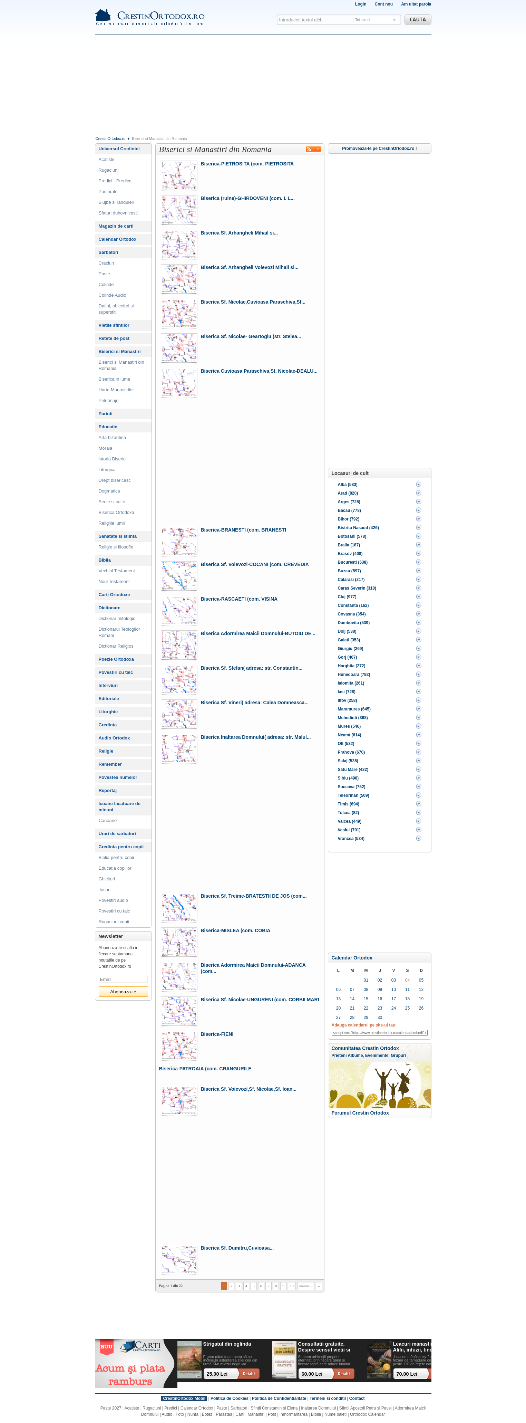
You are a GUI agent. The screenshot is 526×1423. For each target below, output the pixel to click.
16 (380, 998)
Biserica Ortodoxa (116, 512)
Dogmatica (109, 491)
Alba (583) (348, 484)
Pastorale (108, 191)
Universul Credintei (119, 148)
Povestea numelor (118, 777)
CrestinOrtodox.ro (111, 138)
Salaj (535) (348, 760)
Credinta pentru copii (121, 846)
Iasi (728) (346, 691)
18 (407, 998)
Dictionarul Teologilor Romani (119, 632)
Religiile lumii (112, 523)
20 (338, 1008)
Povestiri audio (113, 900)
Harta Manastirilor (116, 389)
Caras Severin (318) (357, 588)
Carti (239, 1414)
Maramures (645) (354, 709)
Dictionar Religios (116, 646)
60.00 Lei (312, 1374)
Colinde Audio (112, 295)
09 (380, 989)
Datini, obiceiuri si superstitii (116, 309)
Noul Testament (114, 581)
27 (338, 1017)
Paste (104, 273)
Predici (170, 1408)
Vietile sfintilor (114, 325)
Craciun (106, 263)
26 (421, 1008)
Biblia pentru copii (116, 857)
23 (380, 1008)
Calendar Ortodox (352, 958)
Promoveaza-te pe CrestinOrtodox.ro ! (379, 148)
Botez (207, 1414)
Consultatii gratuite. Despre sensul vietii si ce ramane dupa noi (324, 1347)
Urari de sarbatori (117, 833)
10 (292, 1286)
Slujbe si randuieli (116, 202)
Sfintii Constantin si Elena (274, 1408)
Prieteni (339, 1055)
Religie (106, 751)
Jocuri (105, 889)
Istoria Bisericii (113, 458)
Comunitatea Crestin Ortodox (365, 1048)
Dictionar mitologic (117, 618)
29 (366, 1017)
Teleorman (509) (353, 795)
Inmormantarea (294, 1414)
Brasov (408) (350, 553)
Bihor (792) (349, 519)
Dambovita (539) (354, 622)
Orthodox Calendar (367, 1414)
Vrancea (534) (351, 838)
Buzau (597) (349, 571)
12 (421, 989)
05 (421, 980)
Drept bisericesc (115, 480)
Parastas (224, 1414)
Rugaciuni (109, 170)
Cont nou (383, 4)
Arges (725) (349, 501)
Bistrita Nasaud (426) (358, 527)
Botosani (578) (352, 536)
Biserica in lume (114, 379)
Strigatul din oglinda (227, 1344)
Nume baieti (335, 1414)
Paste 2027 (110, 1408)
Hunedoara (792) (354, 674)
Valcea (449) (350, 821)
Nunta (192, 1414)
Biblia (105, 560)
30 (380, 1017)
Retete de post (114, 338)
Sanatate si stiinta (118, 536)
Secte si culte (112, 501)
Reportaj (108, 790)
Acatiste (107, 159)
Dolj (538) (347, 631)
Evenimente (376, 1055)
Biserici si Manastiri (120, 351)
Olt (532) (346, 743)
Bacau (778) (349, 510)
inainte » (305, 1286)
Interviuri (108, 685)
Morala (106, 448)
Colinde (106, 284)
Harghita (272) (352, 665)
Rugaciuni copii (114, 921)
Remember (110, 764)
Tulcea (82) (348, 812)
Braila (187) (349, 545)
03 (393, 980)
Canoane (108, 820)
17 (393, 998)
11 (407, 989)
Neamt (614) (349, 735)
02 (380, 980)
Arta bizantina (112, 437)
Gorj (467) (347, 657)
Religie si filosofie (116, 547)
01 (366, 980)
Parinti (106, 413)
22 (366, 1008)
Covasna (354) (352, 614)
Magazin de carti (116, 226)
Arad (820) (348, 493)
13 (338, 998)
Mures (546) (349, 726)
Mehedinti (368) (353, 717)
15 (366, 998)
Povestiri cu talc (116, 672)
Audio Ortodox (114, 738)
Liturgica (107, 469)
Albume (355, 1055)
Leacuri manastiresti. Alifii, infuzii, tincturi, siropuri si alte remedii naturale (419, 1347)
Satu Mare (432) (353, 769)
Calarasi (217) (351, 579)
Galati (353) (349, 640)
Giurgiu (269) (350, 648)
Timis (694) (348, 804)
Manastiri (255, 1414)
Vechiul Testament (117, 570)
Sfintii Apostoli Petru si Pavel (365, 1408)
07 (352, 989)
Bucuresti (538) (353, 562)
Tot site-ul (362, 20)
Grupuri (398, 1055)
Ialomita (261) (351, 683)
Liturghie (108, 711)
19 (421, 998)
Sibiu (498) (348, 778)
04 (407, 980)
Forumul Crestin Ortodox (360, 1113)
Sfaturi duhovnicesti (118, 213)
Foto (180, 1414)
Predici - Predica (115, 180)
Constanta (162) (353, 605)
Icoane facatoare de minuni (119, 806)
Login (361, 4)
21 (352, 1008)
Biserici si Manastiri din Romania (121, 365)
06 (338, 989)
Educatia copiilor (115, 868)
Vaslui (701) (349, 830)
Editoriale (109, 698)
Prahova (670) (351, 752)
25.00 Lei (217, 1374)
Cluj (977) (347, 596)
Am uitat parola (416, 4)
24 (393, 1008)
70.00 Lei (407, 1374)
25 (407, 1008)
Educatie (108, 426)
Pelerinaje (109, 400)
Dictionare (110, 607)
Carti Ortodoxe (114, 594)
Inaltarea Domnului (318, 1408)
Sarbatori (108, 252)
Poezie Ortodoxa (116, 659)
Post (272, 1414)
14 (352, 998)
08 (366, 989)
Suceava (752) (352, 786)
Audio (167, 1414)
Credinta (108, 724)
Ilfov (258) (347, 700)
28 (352, 1017)
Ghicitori (107, 878)
